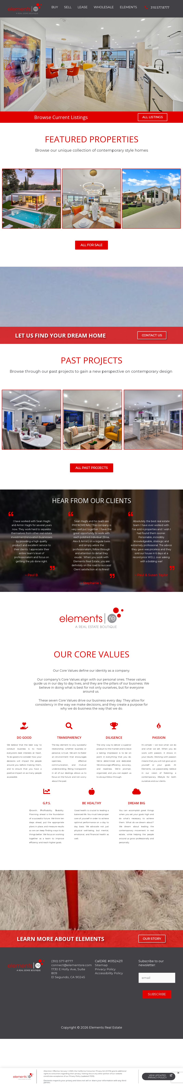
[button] (178, 1072)
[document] (91, 542)
